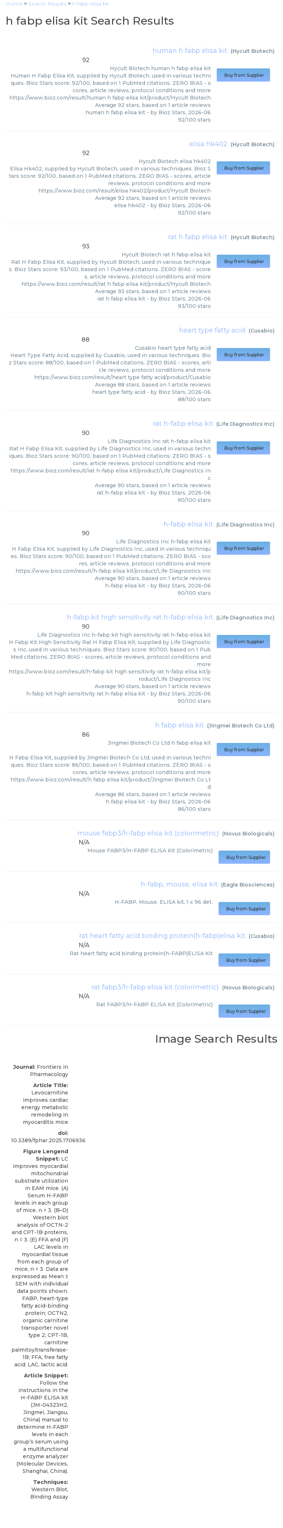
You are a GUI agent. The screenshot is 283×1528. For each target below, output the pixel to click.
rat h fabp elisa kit (197, 237)
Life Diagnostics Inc (245, 424)
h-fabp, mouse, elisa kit (179, 884)
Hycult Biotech (253, 51)
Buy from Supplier (243, 75)
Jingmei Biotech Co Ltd (241, 725)
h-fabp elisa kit (188, 524)
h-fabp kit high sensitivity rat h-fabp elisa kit (140, 617)
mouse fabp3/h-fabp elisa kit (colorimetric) (148, 833)
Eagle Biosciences (248, 884)
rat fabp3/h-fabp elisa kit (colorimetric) (155, 987)
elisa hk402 (208, 144)
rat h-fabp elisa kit (183, 424)
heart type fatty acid (212, 330)
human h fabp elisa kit (190, 51)
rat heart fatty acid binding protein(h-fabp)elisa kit (162, 936)
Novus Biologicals (248, 833)
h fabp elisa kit (179, 725)
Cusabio (262, 330)
